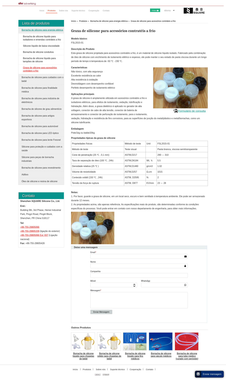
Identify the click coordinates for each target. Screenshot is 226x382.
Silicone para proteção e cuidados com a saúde (42, 148)
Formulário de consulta (192, 111)
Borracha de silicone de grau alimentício (42, 109)
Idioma (167, 10)
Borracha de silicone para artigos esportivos (38, 118)
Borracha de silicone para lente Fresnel (41, 140)
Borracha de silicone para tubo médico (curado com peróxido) (187, 356)
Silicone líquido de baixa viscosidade (41, 46)
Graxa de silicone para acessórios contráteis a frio (153, 21)
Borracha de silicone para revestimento (41, 168)
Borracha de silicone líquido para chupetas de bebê (83, 356)
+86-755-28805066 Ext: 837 (34, 235)
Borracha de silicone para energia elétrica (109, 21)
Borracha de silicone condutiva (38, 52)
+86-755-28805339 (29, 231)
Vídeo (155, 11)
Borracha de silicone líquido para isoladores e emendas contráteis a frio (42, 38)
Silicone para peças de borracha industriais (38, 159)
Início (73, 21)
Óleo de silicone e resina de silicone (40, 181)
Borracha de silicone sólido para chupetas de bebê (109, 356)
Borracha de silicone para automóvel (40, 126)
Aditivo (25, 174)
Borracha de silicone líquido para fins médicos (135, 356)
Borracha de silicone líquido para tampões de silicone (39, 60)
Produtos (83, 21)
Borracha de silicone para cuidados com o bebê (42, 79)
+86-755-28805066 (29, 227)
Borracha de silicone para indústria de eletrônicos (40, 100)
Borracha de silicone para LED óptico (40, 133)
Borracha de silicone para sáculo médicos (161, 354)
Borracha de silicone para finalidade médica (39, 90)
